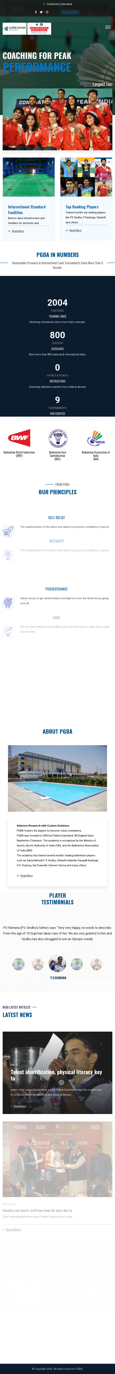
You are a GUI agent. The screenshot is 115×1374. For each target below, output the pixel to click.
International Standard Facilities (26, 209)
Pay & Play (70, 12)
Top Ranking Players (82, 206)
